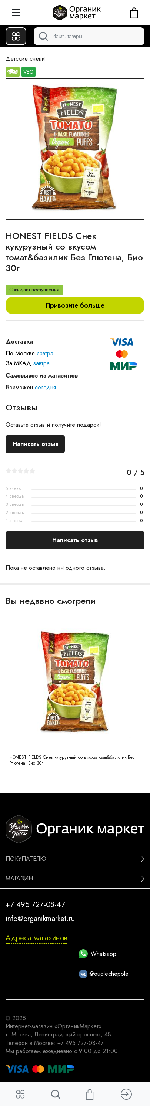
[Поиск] (89, 36)
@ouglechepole (104, 974)
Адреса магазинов (36, 938)
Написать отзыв (35, 444)
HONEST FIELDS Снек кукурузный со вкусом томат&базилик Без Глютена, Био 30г (72, 760)
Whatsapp (97, 954)
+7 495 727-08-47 (35, 904)
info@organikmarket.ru (40, 918)
